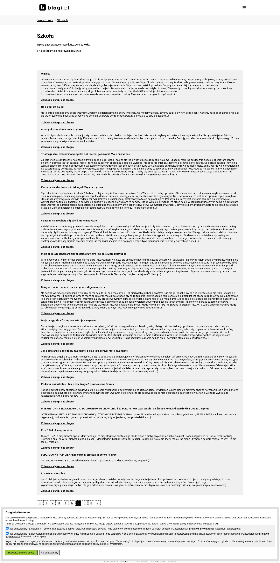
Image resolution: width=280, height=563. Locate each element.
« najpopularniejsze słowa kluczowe (59, 50)
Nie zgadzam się (49, 552)
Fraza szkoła (45, 20)
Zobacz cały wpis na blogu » (57, 99)
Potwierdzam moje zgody (21, 552)
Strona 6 (62, 20)
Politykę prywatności (202, 528)
